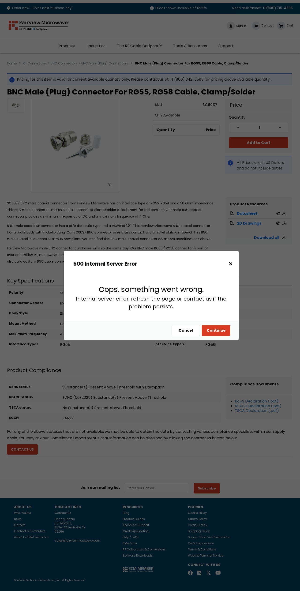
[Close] (230, 264)
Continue (216, 330)
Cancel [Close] (186, 330)
